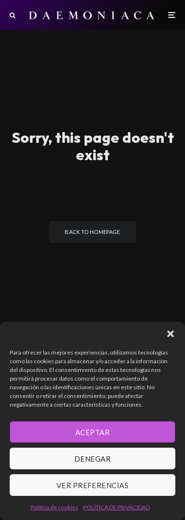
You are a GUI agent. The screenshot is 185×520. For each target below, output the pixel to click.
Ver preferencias (92, 485)
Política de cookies (54, 507)
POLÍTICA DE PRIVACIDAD (116, 507)
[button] (170, 334)
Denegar (92, 458)
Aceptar (92, 432)
